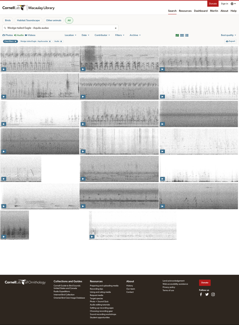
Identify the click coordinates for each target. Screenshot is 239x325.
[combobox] (60, 28)
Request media (96, 295)
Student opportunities (100, 317)
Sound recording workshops (103, 314)
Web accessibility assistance (175, 284)
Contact (130, 292)
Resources (185, 11)
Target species (96, 298)
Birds (8, 20)
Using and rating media (100, 292)
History (129, 286)
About (224, 11)
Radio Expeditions (62, 291)
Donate (213, 3)
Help (234, 11)
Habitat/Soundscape (28, 20)
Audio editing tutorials (100, 305)
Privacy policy (169, 287)
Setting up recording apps (102, 308)
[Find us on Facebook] (201, 294)
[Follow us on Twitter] (207, 294)
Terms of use (168, 290)
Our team (130, 289)
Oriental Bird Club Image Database (69, 298)
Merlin (214, 11)
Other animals (53, 20)
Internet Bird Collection (64, 295)
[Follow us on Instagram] (213, 294)
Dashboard (201, 11)
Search (172, 11)
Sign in (224, 3)
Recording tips (96, 289)
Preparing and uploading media (104, 286)
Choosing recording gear (101, 311)
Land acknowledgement (173, 281)
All (69, 20)
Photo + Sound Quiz (99, 301)
